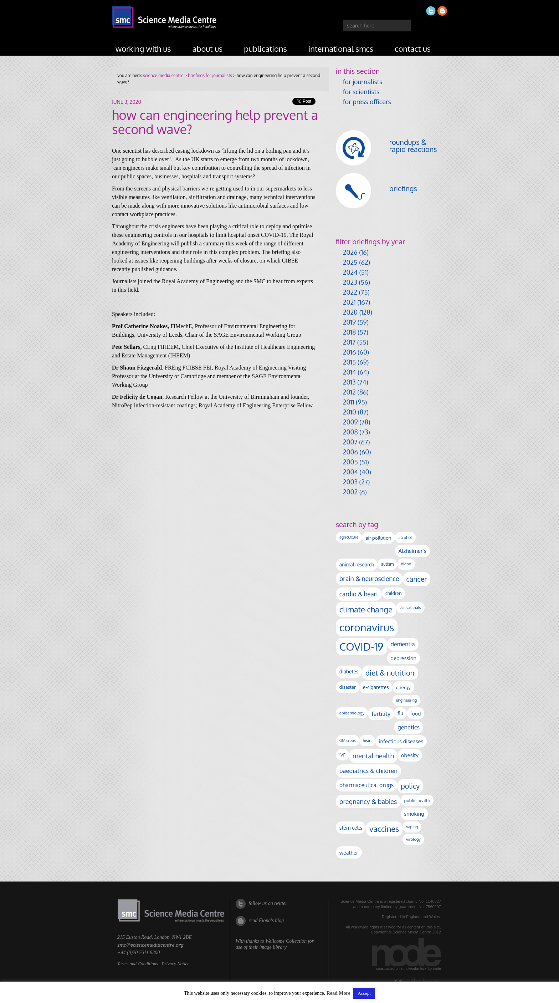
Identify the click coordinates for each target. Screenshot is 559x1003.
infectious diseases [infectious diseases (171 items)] (401, 741)
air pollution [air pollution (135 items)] (378, 538)
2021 (349, 302)
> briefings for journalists (207, 75)
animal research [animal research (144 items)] (356, 564)
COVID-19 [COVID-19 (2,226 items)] (361, 646)
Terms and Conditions (137, 963)
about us (208, 49)
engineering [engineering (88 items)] (406, 700)
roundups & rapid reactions (413, 145)
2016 (349, 352)
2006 (350, 452)
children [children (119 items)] (393, 593)
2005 (350, 462)
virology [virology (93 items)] (413, 839)
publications (265, 49)
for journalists (363, 82)
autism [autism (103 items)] (387, 564)
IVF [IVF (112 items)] (342, 755)
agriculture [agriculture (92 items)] (349, 537)
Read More (338, 993)
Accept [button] (364, 993)
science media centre (163, 75)
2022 (350, 292)
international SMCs (340, 49)
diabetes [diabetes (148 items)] (348, 671)
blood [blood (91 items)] (406, 563)
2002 (350, 492)
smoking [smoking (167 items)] (414, 813)
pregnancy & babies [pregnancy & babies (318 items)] (368, 801)
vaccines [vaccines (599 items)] (384, 829)
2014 (349, 372)
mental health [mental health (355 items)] (373, 756)
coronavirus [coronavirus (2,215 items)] (366, 627)
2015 (349, 362)
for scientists (361, 92)
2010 (349, 412)
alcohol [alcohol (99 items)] (405, 537)
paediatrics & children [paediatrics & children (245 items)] (368, 770)
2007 (350, 442)
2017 (349, 342)
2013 (349, 382)
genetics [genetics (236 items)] (409, 727)
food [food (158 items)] (415, 713)
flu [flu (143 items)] (400, 713)
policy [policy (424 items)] (410, 785)
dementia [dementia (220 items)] (403, 644)
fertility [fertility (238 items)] (380, 713)
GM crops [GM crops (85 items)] (347, 740)
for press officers (367, 102)
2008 (350, 432)
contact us (413, 49)
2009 (350, 422)
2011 (348, 402)
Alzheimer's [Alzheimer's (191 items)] (412, 550)
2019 (349, 322)
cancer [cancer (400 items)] (416, 579)
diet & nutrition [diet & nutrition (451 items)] (389, 672)
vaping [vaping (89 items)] (412, 826)
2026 (350, 252)
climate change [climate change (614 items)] (366, 609)
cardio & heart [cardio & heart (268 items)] (358, 594)
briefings (403, 188)
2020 (350, 312)
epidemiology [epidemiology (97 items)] (351, 713)
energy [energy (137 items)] (403, 687)
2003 (350, 482)
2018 (349, 332)
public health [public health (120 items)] (417, 800)
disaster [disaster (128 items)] (347, 687)
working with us (143, 49)
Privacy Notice (175, 963)
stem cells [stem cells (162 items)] (350, 827)
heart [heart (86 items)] (367, 740)
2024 (350, 272)
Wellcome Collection (286, 941)
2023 (350, 282)
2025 (350, 262)
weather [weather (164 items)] (348, 852)
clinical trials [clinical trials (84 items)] (410, 607)
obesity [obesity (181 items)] (410, 755)
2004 (350, 472)
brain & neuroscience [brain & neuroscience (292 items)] (369, 578)
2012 (349, 392)
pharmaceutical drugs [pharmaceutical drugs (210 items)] (366, 785)
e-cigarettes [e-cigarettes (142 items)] (376, 687)
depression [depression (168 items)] (403, 658)
